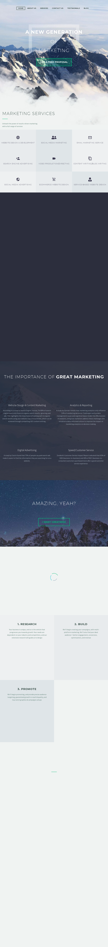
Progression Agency (71, 941)
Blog (86, 8)
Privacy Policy (69, 933)
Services (44, 8)
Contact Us (57, 8)
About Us (31, 8)
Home (20, 8)
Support (49, 933)
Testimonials (73, 8)
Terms (58, 933)
